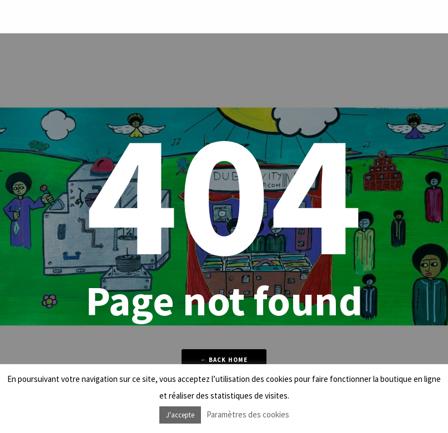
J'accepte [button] (180, 415)
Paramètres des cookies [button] (248, 414)
